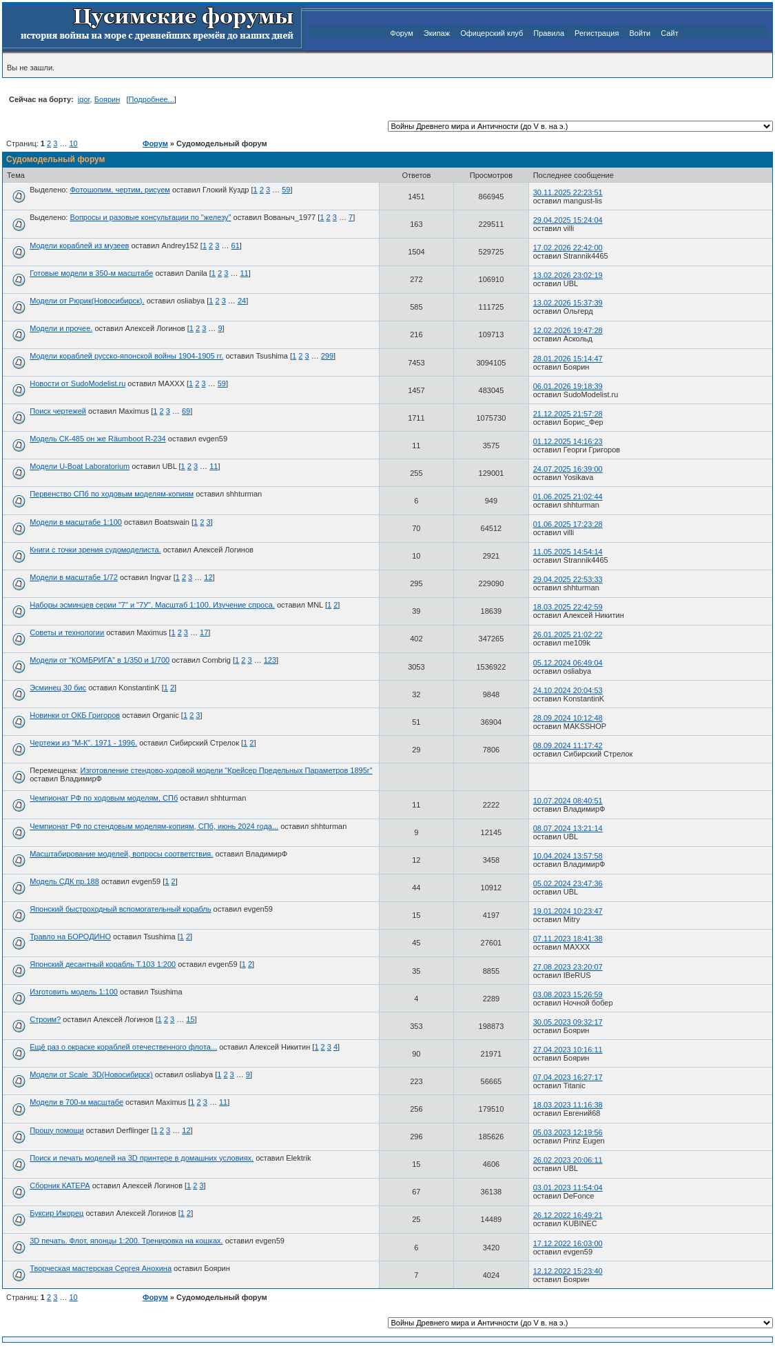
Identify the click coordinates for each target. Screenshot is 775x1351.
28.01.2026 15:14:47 (568, 358)
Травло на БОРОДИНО (70, 936)
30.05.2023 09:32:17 (568, 1022)
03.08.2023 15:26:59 (568, 994)
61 (235, 245)
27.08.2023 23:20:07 (568, 967)
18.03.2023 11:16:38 (568, 1105)
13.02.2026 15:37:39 (568, 303)
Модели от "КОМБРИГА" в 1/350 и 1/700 (99, 660)
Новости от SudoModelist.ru (77, 383)
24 (242, 301)
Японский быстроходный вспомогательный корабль (120, 909)
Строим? (45, 1019)
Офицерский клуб (491, 33)
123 (270, 660)
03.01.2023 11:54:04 (568, 1187)
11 (244, 273)
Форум (401, 33)
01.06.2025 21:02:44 (568, 496)
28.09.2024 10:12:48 (568, 718)
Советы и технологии (67, 632)
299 (327, 356)
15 (190, 1019)
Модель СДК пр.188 (64, 881)
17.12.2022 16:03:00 (568, 1243)
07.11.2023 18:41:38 (568, 938)
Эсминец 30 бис (58, 687)
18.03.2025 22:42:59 (568, 607)
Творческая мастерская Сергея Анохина (101, 1268)
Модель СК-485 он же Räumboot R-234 (98, 438)
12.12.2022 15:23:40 (568, 1271)
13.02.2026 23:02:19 (568, 275)
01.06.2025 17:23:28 (568, 524)
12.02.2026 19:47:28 (568, 330)
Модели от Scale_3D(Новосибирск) (91, 1074)
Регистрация (597, 33)
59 (286, 190)
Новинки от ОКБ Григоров (75, 715)
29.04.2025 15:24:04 (568, 220)
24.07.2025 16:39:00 (568, 469)
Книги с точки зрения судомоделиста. (95, 550)
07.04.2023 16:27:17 (568, 1077)
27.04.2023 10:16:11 (568, 1049)
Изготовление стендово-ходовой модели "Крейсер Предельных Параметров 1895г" (226, 770)
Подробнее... (151, 99)
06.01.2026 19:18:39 (568, 386)
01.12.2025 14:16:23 (568, 441)
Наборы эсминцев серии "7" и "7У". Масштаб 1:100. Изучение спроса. (152, 605)
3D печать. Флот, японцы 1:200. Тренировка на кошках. (126, 1241)
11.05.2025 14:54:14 (568, 552)
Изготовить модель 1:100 (74, 992)
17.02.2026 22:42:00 (568, 247)
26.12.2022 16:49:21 (568, 1215)
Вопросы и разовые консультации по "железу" (150, 217)
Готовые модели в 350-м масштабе (91, 273)
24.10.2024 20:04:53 (568, 690)
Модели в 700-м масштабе (76, 1102)
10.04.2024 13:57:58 (568, 856)
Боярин (107, 99)
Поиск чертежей (58, 411)
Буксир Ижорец (56, 1213)
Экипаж (437, 33)
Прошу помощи (56, 1130)
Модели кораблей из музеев (79, 245)
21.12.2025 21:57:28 (568, 414)
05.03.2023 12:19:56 (568, 1132)
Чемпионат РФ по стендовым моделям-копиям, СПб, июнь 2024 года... (154, 826)
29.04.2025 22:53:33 (568, 579)
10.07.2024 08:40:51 (568, 801)
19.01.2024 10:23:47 (568, 911)
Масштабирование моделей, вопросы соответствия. (121, 854)
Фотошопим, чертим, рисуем (119, 190)
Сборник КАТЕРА (60, 1185)
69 (186, 411)
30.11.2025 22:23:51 (568, 192)
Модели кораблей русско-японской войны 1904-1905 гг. (126, 356)
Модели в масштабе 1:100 (76, 522)
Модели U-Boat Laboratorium (80, 466)
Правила (548, 33)
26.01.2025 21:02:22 (568, 634)
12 (208, 577)
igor (84, 99)
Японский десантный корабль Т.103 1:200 (103, 964)
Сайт (669, 33)
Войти (639, 33)
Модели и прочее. (61, 328)
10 (73, 143)
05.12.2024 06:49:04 (568, 663)
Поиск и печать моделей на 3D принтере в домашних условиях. (142, 1158)
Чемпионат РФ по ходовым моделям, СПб (104, 798)
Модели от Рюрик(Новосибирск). (87, 301)
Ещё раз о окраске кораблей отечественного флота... (123, 1047)
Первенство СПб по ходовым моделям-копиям (112, 494)
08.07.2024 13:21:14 (568, 828)
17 (204, 632)
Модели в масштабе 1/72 (74, 577)
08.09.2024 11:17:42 (568, 745)
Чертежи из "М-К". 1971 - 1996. (83, 743)
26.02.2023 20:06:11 (568, 1160)
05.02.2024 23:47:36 (568, 883)
